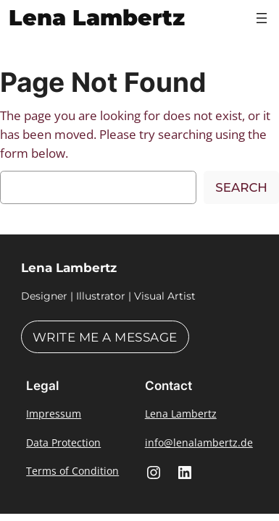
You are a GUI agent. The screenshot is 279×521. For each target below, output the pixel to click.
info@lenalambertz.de (199, 442)
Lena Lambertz (97, 17)
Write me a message (105, 337)
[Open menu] (261, 18)
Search (241, 187)
